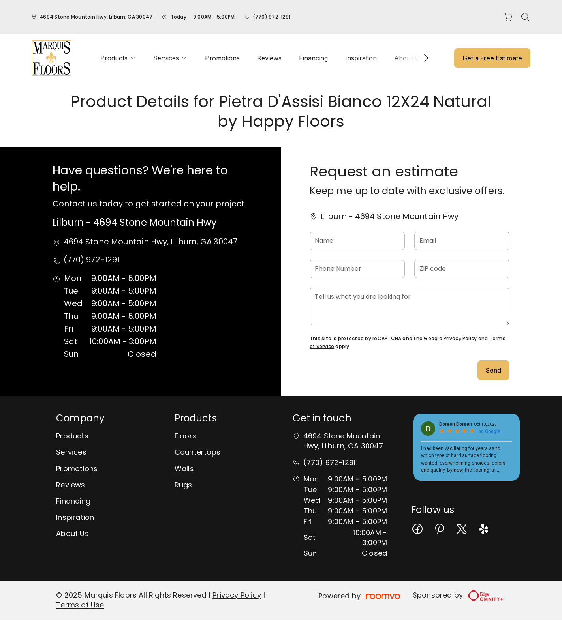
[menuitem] (118, 58)
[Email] (461, 241)
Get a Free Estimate (492, 58)
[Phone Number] (357, 269)
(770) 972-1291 (271, 16)
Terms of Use (80, 605)
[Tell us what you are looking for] (409, 306)
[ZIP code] (461, 269)
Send (494, 370)
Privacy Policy (460, 338)
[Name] (357, 241)
